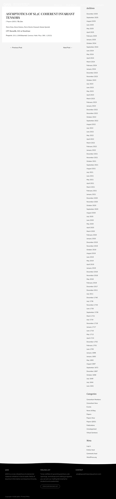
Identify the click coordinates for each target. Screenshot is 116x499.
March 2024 (91, 62)
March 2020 (91, 231)
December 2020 (93, 198)
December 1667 (93, 371)
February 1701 (92, 345)
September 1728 (93, 312)
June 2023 (90, 87)
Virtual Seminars (93, 433)
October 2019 (92, 250)
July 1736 (90, 301)
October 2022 (92, 117)
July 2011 (90, 294)
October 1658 (92, 375)
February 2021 (92, 191)
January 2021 (92, 194)
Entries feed (91, 450)
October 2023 (92, 80)
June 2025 (90, 25)
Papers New (91, 418)
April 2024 (91, 58)
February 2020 (92, 235)
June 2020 (90, 220)
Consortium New (93, 403)
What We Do (76, 5)
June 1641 (90, 386)
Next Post (67, 47)
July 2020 (90, 216)
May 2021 (90, 180)
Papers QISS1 (12, 21)
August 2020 (92, 213)
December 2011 (93, 290)
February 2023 (92, 102)
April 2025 (91, 32)
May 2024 (90, 54)
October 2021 (92, 161)
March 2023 (91, 98)
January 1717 (92, 327)
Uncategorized (92, 429)
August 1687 (92, 364)
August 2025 (92, 21)
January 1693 (92, 356)
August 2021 (92, 168)
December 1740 (93, 297)
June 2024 (90, 51)
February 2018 (92, 283)
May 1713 (90, 334)
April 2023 (91, 95)
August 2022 (92, 124)
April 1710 (91, 338)
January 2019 (92, 268)
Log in (89, 446)
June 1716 (90, 331)
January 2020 (92, 238)
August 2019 (92, 253)
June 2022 (90, 132)
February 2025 (92, 36)
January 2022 (92, 150)
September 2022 (93, 121)
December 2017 (93, 286)
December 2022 (93, 110)
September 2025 (93, 17)
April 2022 (91, 139)
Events (89, 407)
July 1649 (90, 378)
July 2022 (90, 128)
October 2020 (92, 205)
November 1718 (93, 323)
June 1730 (90, 308)
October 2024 (92, 43)
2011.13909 (18, 35)
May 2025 (90, 28)
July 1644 (90, 382)
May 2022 (90, 135)
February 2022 (92, 146)
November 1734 (93, 305)
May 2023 (90, 91)
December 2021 (93, 154)
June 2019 (90, 257)
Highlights (100, 5)
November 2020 (93, 202)
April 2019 (91, 264)
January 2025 (92, 39)
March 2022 (91, 143)
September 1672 (93, 367)
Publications (89, 5)
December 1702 (93, 342)
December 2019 (93, 242)
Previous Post (16, 47)
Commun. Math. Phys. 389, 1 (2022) (42, 35)
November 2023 (93, 76)
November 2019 (93, 246)
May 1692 (90, 360)
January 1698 (92, 353)
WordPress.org (92, 457)
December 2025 (93, 14)
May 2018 (90, 279)
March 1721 (91, 316)
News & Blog (91, 410)
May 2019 (90, 261)
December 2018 (93, 272)
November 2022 (93, 113)
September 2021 (93, 165)
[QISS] (16, 4)
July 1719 (90, 320)
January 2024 (92, 69)
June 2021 (90, 176)
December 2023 (93, 73)
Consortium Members (95, 399)
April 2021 (91, 183)
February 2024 (92, 65)
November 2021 (93, 157)
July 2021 (90, 172)
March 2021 (91, 187)
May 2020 (90, 224)
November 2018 (93, 275)
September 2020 (93, 209)
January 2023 (92, 106)
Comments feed (92, 453)
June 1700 (90, 349)
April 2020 (91, 227)
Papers (89, 414)
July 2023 (90, 84)
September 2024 (93, 47)
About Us (65, 5)
